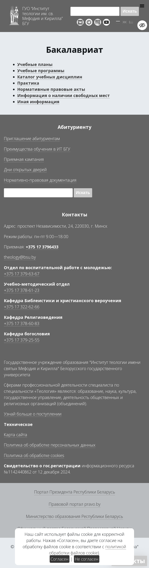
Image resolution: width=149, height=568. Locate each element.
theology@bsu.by (20, 257)
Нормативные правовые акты (51, 89)
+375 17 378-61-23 (21, 290)
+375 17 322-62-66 (21, 307)
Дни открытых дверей (25, 169)
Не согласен (86, 559)
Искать (130, 11)
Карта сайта (15, 434)
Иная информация (38, 101)
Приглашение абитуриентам (32, 138)
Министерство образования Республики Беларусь (74, 516)
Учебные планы (35, 64)
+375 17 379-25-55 (21, 340)
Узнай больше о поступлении (33, 414)
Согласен (59, 559)
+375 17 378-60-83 (21, 323)
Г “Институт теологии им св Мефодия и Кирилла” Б (42, 16)
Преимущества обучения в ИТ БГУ (37, 149)
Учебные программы (40, 70)
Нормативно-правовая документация (40, 180)
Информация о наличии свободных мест (63, 95)
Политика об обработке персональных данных (49, 445)
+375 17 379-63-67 (21, 274)
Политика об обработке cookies (34, 455)
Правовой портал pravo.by (74, 504)
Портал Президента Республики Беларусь (74, 492)
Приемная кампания (24, 159)
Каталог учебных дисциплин (49, 77)
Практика (28, 83)
